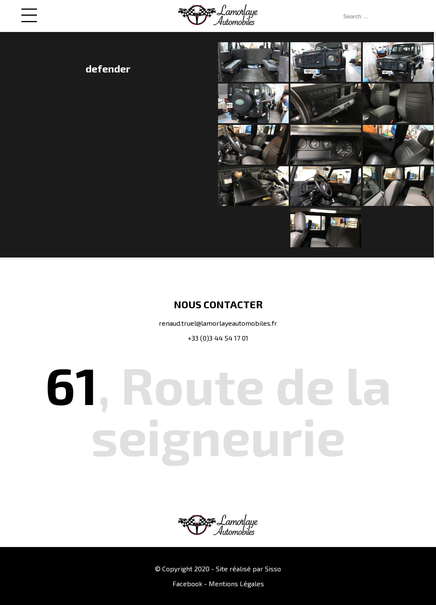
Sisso (273, 568)
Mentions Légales (236, 583)
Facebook (187, 583)
